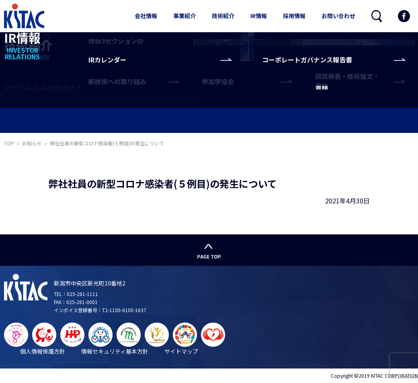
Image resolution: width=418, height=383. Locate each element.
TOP (9, 143)
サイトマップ (181, 351)
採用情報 (294, 16)
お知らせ (31, 143)
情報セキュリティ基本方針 (114, 351)
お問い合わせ (338, 16)
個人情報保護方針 (42, 351)
